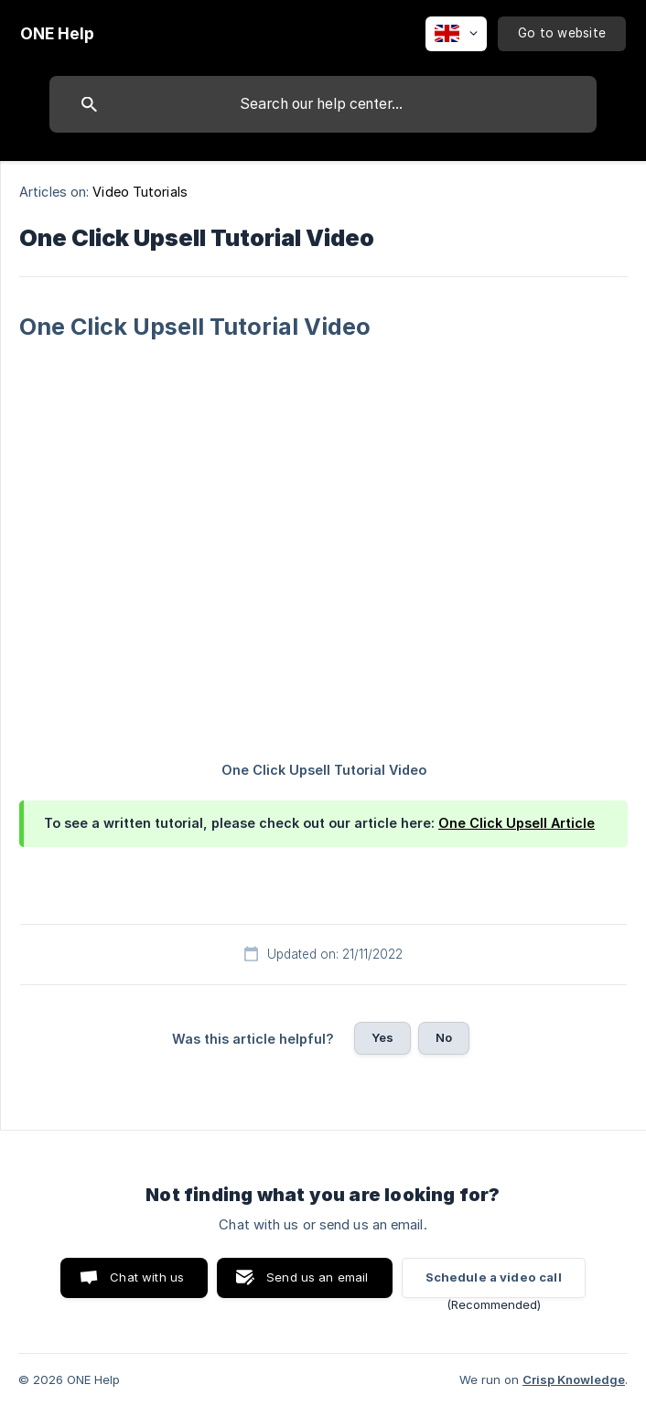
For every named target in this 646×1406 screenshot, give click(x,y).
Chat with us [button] (147, 1277)
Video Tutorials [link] (140, 191)
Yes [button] (382, 1037)
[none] (57, 33)
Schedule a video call (493, 1277)
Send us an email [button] (317, 1277)
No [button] (444, 1037)
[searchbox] (323, 104)
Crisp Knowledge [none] (573, 1379)
